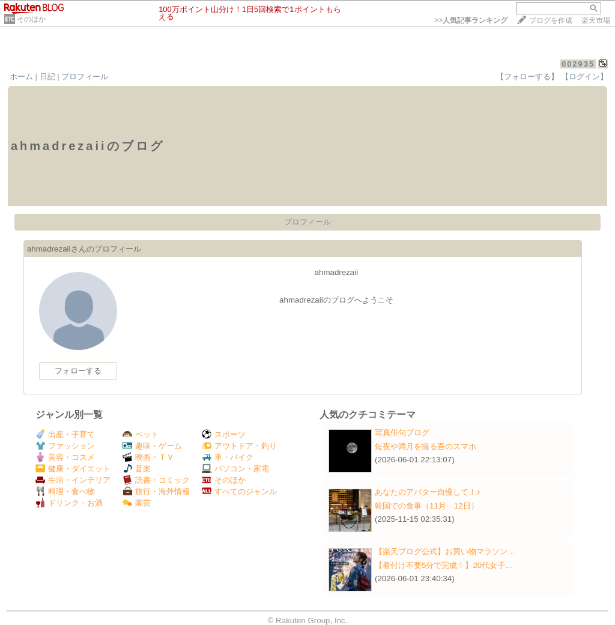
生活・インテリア (73, 480)
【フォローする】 (527, 76)
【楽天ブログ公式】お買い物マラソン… (445, 551)
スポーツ (224, 434)
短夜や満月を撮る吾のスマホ (425, 446)
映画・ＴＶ (148, 457)
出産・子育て (65, 434)
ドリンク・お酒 (69, 502)
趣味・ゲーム (152, 445)
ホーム (21, 76)
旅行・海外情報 (156, 491)
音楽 (137, 468)
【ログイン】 (584, 76)
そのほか (31, 19)
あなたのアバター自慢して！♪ (427, 492)
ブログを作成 (550, 20)
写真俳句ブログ (402, 432)
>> (470, 20)
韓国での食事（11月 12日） (427, 505)
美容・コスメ (65, 457)
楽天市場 (595, 20)
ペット (141, 434)
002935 (578, 63)
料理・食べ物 (65, 491)
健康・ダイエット (73, 468)
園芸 (137, 502)
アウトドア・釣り (239, 445)
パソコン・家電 (235, 468)
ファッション (65, 445)
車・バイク (227, 457)
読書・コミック (156, 480)
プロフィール (84, 76)
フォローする (78, 370)
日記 (47, 76)
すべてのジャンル (239, 491)
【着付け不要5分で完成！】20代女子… (444, 565)
